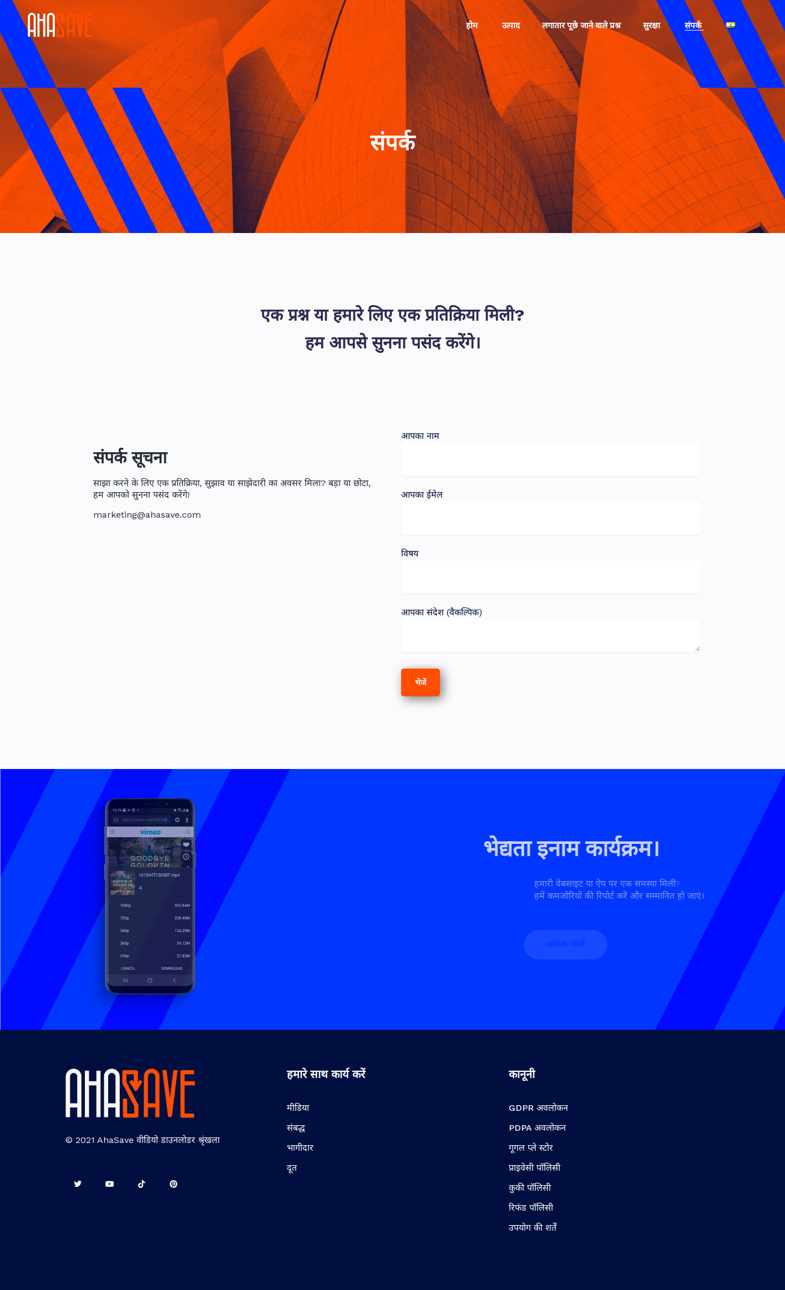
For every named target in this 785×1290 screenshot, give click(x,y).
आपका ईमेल (551, 506)
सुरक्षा (652, 26)
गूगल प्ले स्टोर (531, 1147)
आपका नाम (551, 447)
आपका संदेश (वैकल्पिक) (551, 630)
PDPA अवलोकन (537, 1127)
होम (473, 26)
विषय (551, 564)
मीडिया (298, 1107)
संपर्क (694, 26)
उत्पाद (511, 26)
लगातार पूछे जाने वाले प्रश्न (581, 26)
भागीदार (300, 1147)
